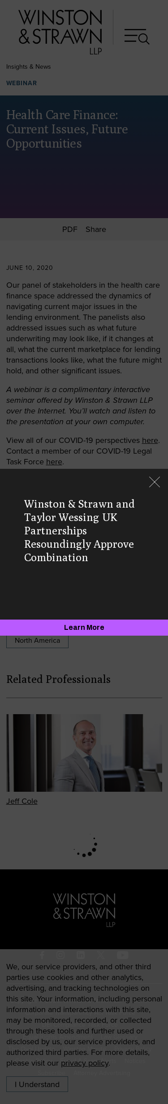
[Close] (154, 483)
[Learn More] (84, 628)
